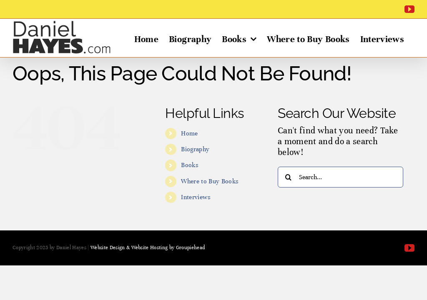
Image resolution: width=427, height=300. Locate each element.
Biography (195, 149)
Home (189, 133)
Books (189, 165)
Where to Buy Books (210, 181)
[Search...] (340, 177)
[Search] (288, 177)
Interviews (196, 197)
